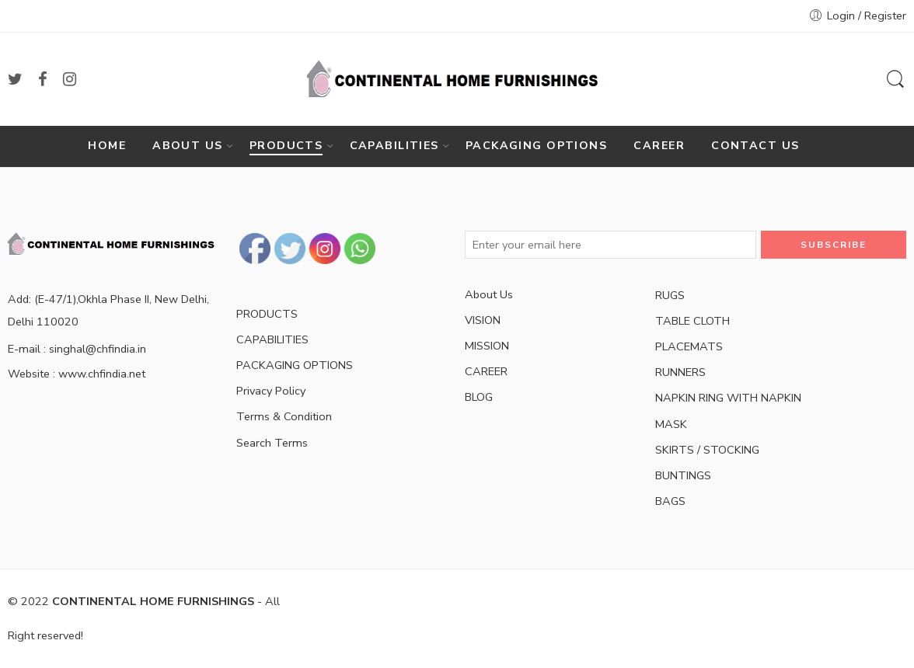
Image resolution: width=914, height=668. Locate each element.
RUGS (670, 295)
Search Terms (272, 443)
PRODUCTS (286, 146)
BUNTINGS (683, 475)
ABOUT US (187, 146)
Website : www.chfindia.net (76, 373)
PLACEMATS (689, 346)
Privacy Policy (270, 390)
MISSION (487, 345)
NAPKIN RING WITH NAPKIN (728, 397)
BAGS (670, 501)
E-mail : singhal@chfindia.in (77, 349)
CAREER (659, 145)
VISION (483, 320)
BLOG (479, 397)
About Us (489, 294)
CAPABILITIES (394, 146)
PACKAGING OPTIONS (536, 145)
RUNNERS (680, 372)
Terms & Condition (284, 416)
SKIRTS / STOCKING (707, 450)
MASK (671, 424)
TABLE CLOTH (692, 321)
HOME (107, 145)
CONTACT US (755, 145)
